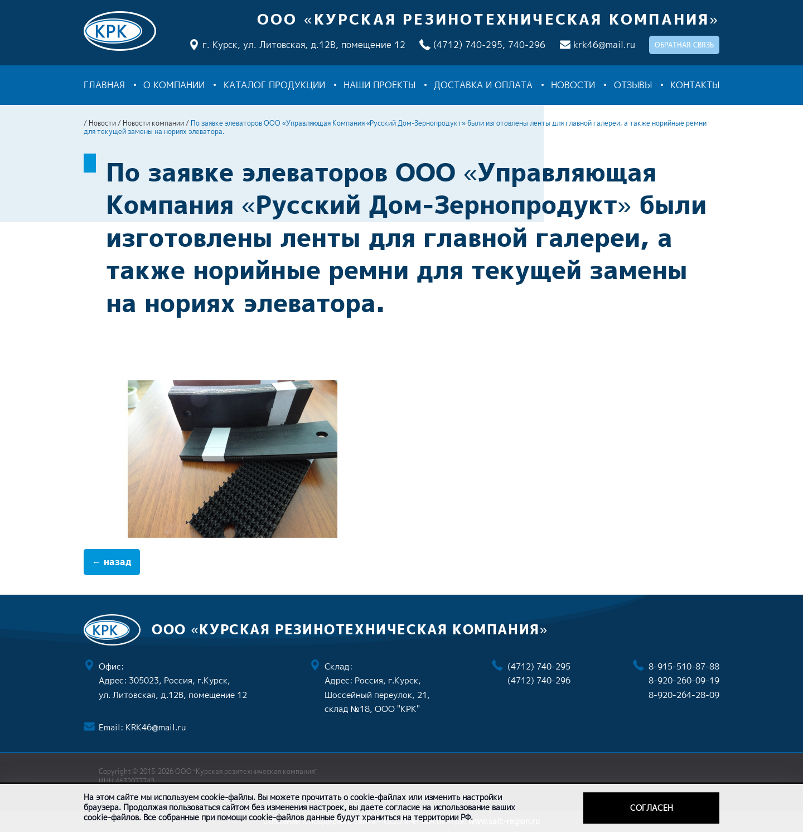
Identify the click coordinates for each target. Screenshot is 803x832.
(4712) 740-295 (538, 666)
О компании (174, 85)
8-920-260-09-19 (684, 680)
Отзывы (633, 85)
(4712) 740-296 (538, 680)
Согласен (651, 807)
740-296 (526, 45)
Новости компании (153, 123)
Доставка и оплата (483, 85)
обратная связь (684, 45)
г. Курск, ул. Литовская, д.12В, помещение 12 (303, 45)
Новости (573, 85)
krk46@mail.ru (604, 45)
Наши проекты (379, 85)
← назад (112, 562)
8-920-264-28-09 (684, 695)
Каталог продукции (274, 85)
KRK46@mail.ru (155, 727)
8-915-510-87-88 (684, 666)
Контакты (694, 85)
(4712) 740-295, (469, 45)
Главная (104, 85)
